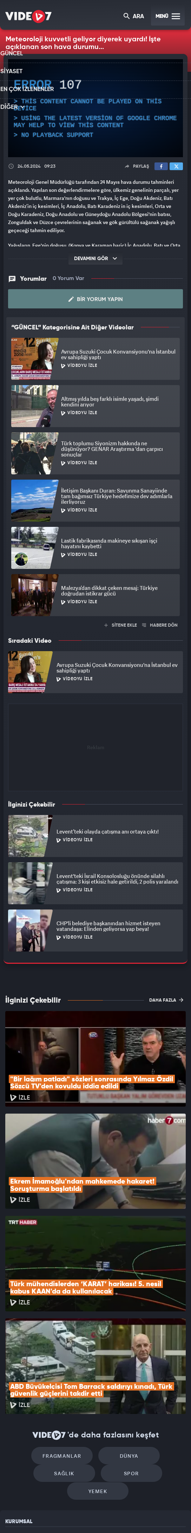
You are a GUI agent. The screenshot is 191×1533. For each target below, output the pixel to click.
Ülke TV (91, 1516)
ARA (134, 17)
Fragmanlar (35, 1364)
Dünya (95, 1364)
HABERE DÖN (160, 625)
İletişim (13, 1461)
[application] (95, 108)
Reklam (13, 1445)
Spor (67, 1385)
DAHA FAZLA (166, 999)
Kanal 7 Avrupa (67, 1516)
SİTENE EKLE (120, 625)
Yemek (128, 1385)
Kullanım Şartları (24, 1429)
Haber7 (127, 1516)
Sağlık (155, 1364)
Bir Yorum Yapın (95, 298)
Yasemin (168, 1516)
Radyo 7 (41, 1516)
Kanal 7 (14, 1516)
